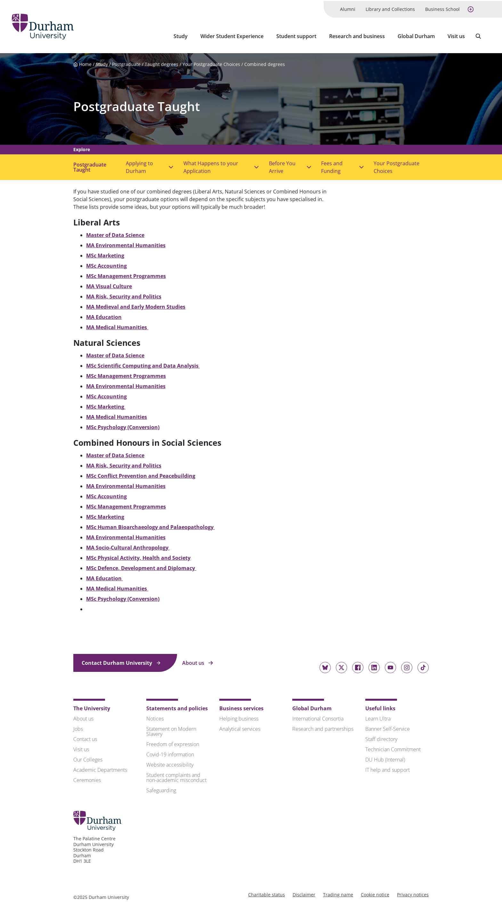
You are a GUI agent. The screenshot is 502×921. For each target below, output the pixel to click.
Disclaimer (304, 893)
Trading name (338, 893)
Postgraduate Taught (136, 104)
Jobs (78, 727)
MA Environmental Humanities (126, 535)
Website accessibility (169, 763)
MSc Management (109, 374)
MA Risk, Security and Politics (123, 294)
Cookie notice (375, 893)
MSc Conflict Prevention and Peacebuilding (140, 474)
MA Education (104, 315)
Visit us (456, 35)
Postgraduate (126, 63)
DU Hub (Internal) (385, 758)
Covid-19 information (170, 752)
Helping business (238, 717)
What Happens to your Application (210, 165)
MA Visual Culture (109, 284)
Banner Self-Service (387, 727)
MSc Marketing (105, 253)
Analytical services (239, 727)
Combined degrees (264, 63)
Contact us (85, 737)
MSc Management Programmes (126, 274)
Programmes (149, 374)
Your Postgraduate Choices (211, 63)
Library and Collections (390, 8)
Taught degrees (161, 63)
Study (181, 35)
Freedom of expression (172, 742)
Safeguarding (161, 788)
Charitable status (266, 893)
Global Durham (416, 35)
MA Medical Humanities (117, 325)
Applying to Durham (139, 165)
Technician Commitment (393, 747)
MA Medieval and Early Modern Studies (135, 305)
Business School (442, 8)
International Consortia (318, 717)
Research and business (357, 35)
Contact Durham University (121, 661)
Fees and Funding (332, 165)
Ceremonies (87, 778)
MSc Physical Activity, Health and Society (138, 556)
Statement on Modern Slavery (171, 730)
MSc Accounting (106, 264)
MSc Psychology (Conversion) (122, 425)
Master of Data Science (115, 233)
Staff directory (381, 737)
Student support (296, 35)
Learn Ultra (378, 717)
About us (197, 661)
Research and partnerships (322, 727)
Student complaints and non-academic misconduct (176, 776)
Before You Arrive (282, 165)
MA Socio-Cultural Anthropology (128, 546)
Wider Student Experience (231, 35)
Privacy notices (413, 893)
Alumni (347, 8)
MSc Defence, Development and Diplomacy (141, 566)
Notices (155, 717)
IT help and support (387, 768)
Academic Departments (100, 768)
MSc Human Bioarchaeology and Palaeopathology (150, 525)
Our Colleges (87, 758)
